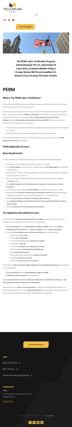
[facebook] (30, 422)
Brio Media (50, 415)
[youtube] (37, 422)
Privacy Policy (8, 401)
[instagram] (34, 422)
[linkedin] (41, 422)
